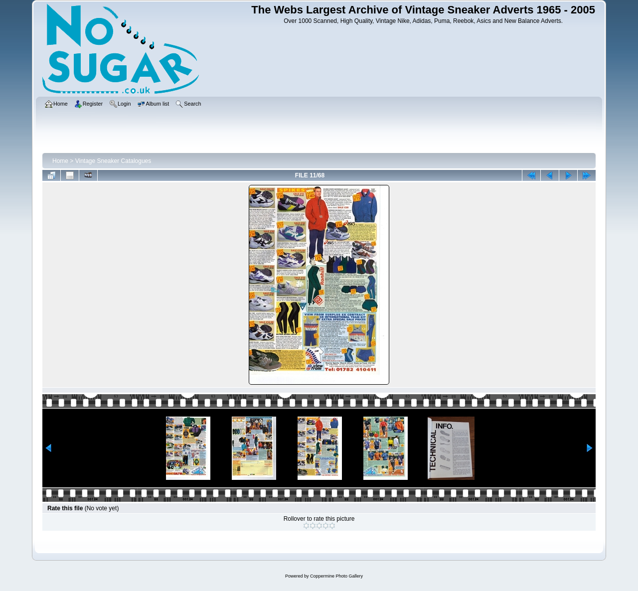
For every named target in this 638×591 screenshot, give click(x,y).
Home (60, 160)
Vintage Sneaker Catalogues (113, 160)
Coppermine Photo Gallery (336, 576)
